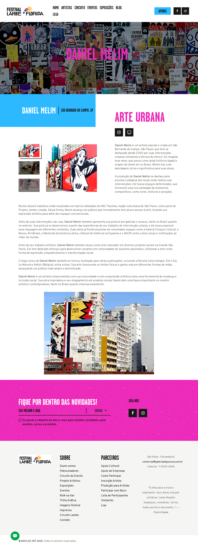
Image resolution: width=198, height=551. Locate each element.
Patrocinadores (69, 471)
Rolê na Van (67, 495)
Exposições (67, 486)
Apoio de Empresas (113, 471)
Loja (103, 505)
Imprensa (66, 510)
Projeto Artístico (70, 481)
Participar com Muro (113, 491)
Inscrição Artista (111, 481)
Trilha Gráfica (68, 500)
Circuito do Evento (71, 476)
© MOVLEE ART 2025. (31, 541)
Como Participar (111, 476)
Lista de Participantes (114, 495)
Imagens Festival (70, 505)
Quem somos (68, 466)
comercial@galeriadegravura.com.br (162, 462)
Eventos (65, 491)
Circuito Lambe (69, 515)
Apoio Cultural (110, 466)
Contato (65, 520)
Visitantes (107, 500)
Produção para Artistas (115, 486)
